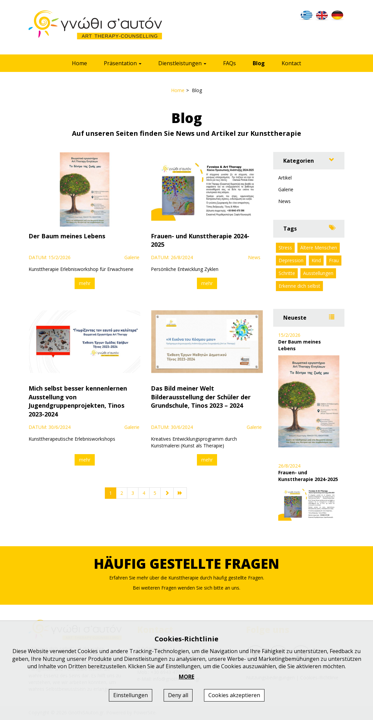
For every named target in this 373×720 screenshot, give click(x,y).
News (284, 201)
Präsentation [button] (122, 63)
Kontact (291, 63)
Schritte (287, 273)
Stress (285, 247)
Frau (334, 260)
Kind (316, 260)
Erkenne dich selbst (299, 286)
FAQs (229, 63)
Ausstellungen (318, 273)
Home (79, 63)
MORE (186, 676)
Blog (259, 63)
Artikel (285, 177)
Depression (291, 260)
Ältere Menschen (318, 247)
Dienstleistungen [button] (182, 63)
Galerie (285, 189)
